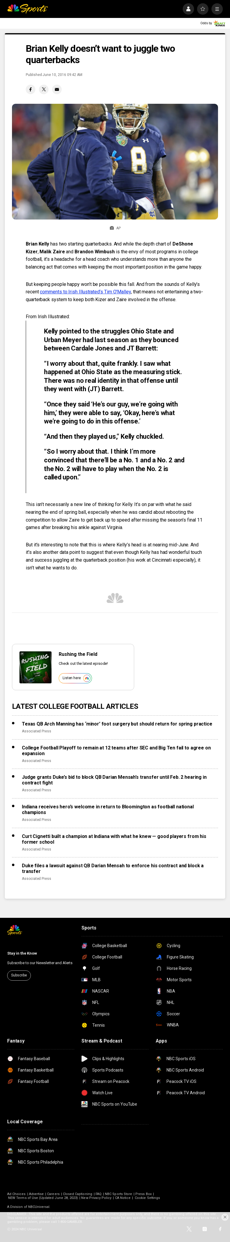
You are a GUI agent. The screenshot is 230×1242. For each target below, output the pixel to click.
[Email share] (57, 89)
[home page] (27, 9)
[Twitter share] (44, 89)
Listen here (76, 678)
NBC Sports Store (118, 1194)
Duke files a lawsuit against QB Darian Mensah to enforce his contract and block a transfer (113, 868)
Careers (53, 1194)
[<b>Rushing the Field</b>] (35, 667)
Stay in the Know (22, 953)
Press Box (143, 1194)
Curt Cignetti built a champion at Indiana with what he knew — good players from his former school (114, 839)
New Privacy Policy (96, 1198)
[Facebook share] (30, 89)
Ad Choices (16, 1194)
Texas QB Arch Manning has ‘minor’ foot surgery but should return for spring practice (117, 724)
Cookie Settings (147, 1198)
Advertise (36, 1194)
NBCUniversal (39, 1207)
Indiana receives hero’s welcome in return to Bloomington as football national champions (108, 809)
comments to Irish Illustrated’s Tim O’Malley (85, 292)
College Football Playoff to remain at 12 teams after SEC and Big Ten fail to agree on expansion (116, 750)
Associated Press (36, 731)
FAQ (99, 1194)
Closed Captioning (77, 1194)
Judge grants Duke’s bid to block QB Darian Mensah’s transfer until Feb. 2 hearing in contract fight (114, 780)
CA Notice (123, 1198)
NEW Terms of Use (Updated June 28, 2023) (43, 1198)
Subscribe (19, 975)
